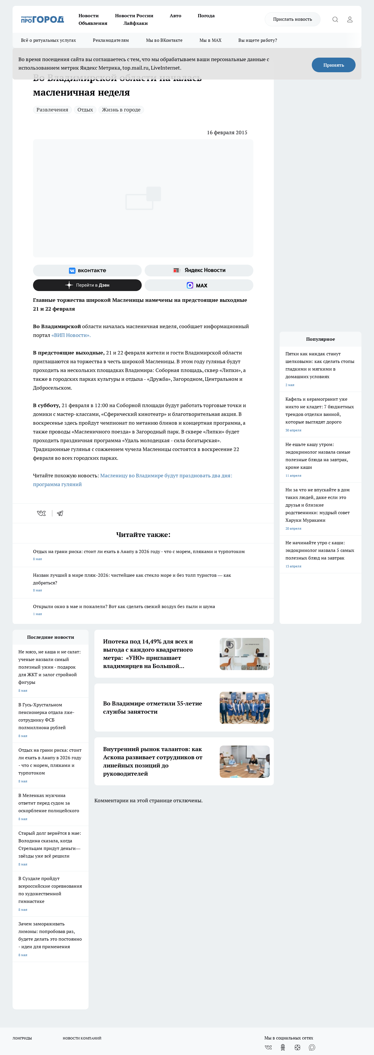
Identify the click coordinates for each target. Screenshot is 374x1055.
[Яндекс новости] (199, 270)
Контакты (168, 880)
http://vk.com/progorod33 (64, 1003)
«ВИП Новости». (71, 335)
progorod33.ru (186, 989)
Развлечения (52, 109)
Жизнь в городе (121, 109)
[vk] (42, 513)
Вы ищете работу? (257, 40)
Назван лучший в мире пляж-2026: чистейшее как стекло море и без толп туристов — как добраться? (143, 583)
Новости (89, 15)
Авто (175, 15)
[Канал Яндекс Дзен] (87, 285)
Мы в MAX (210, 40)
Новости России (134, 15)
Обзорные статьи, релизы (107, 880)
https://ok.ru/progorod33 (108, 1003)
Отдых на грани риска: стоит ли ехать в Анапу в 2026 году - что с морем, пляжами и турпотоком (143, 555)
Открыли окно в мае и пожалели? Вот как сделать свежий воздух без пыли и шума (143, 610)
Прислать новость (292, 19)
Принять (333, 65)
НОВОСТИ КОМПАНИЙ (82, 839)
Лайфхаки (136, 23)
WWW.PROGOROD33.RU (62, 913)
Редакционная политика (179, 872)
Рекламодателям (111, 40)
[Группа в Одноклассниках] (283, 849)
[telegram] (62, 513)
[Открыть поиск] (335, 19)
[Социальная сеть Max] (199, 285)
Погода (206, 15)
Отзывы (19, 880)
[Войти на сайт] (350, 19)
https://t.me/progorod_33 (152, 1003)
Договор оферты (26, 887)
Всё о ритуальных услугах (48, 40)
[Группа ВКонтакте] (87, 270)
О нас (17, 872)
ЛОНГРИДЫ (22, 839)
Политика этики (99, 872)
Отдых (85, 109)
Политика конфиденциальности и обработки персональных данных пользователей (187, 893)
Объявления (93, 23)
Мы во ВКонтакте (164, 40)
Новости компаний (101, 887)
